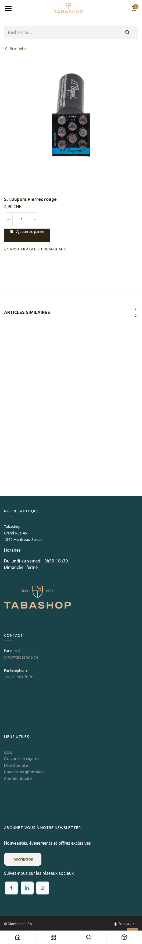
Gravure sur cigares (21, 758)
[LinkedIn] (27, 888)
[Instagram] (42, 888)
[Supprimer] (8, 219)
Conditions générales (23, 772)
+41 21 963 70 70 (18, 676)
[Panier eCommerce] (134, 9)
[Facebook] (11, 888)
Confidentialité (18, 778)
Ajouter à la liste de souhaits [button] (35, 249)
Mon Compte (16, 765)
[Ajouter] (35, 219)
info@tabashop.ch (21, 657)
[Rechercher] (127, 32)
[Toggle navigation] (8, 9)
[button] (136, 309)
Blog (8, 752)
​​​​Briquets (15, 48)
